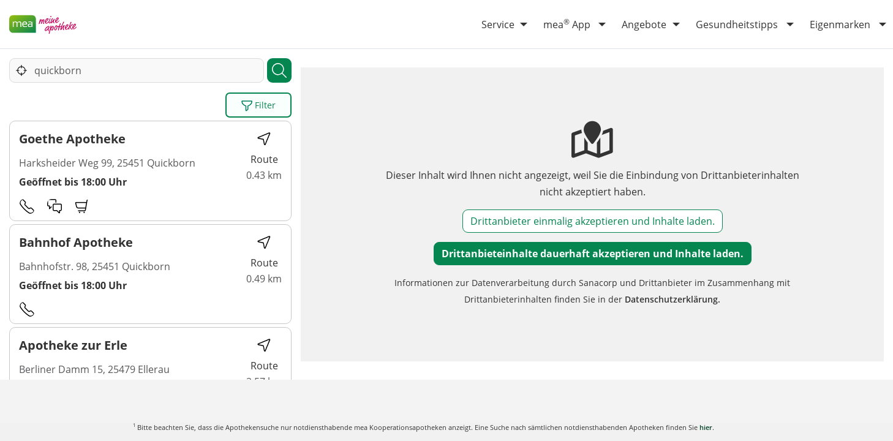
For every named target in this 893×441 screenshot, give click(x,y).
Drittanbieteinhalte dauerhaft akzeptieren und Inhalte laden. (593, 253)
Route (264, 148)
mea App (566, 24)
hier (705, 427)
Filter (258, 105)
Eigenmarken (840, 24)
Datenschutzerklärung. (672, 299)
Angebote (644, 24)
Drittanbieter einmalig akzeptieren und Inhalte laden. (592, 221)
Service (497, 24)
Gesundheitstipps (737, 24)
